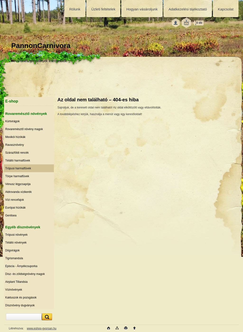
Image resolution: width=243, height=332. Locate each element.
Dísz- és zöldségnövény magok (25, 274)
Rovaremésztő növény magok (24, 129)
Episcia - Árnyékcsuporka (21, 266)
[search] (46, 316)
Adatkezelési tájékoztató (187, 9)
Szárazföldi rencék (17, 152)
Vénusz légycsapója (18, 184)
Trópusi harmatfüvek (18, 168)
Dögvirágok (12, 250)
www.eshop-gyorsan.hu (41, 328)
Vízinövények (13, 289)
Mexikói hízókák (15, 137)
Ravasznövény (14, 144)
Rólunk (74, 9)
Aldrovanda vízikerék (18, 192)
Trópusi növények (16, 234)
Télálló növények (16, 242)
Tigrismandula (14, 258)
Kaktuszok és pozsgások (21, 297)
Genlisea (10, 215)
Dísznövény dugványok (20, 305)
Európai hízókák (15, 207)
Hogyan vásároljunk (142, 9)
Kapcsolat (226, 9)
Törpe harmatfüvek (17, 176)
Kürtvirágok (12, 121)
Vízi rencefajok (14, 199)
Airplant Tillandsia (16, 281)
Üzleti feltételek (103, 9)
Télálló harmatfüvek (17, 160)
